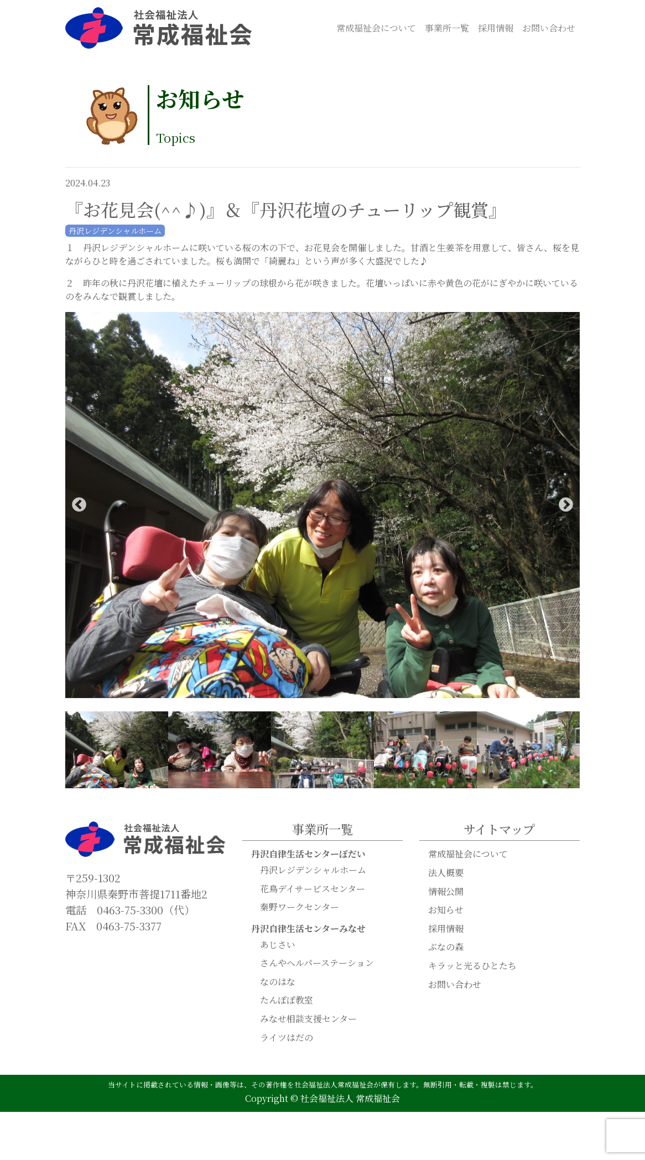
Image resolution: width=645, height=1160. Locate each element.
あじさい (277, 945)
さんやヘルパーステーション (317, 963)
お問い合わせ (548, 28)
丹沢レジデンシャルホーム (313, 870)
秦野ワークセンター (299, 907)
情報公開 (446, 892)
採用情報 (495, 28)
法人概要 (446, 873)
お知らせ (446, 910)
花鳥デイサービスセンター (312, 889)
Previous (79, 505)
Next (566, 505)
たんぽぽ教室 (286, 1000)
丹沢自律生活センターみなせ (308, 929)
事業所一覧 (447, 28)
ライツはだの (286, 1038)
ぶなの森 (446, 947)
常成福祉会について (376, 28)
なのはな (277, 982)
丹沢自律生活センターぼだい (308, 854)
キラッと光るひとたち (472, 966)
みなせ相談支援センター (308, 1019)
